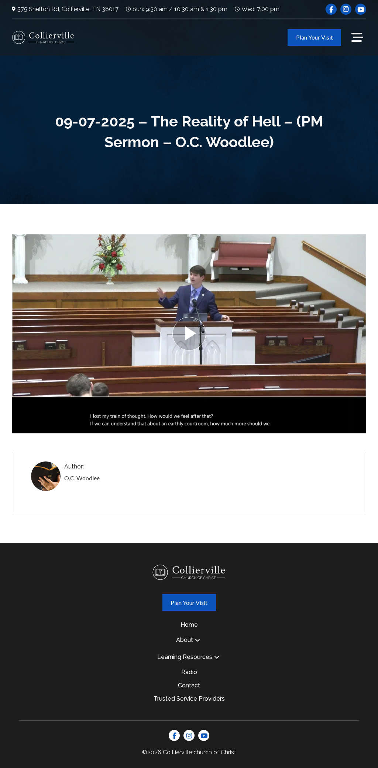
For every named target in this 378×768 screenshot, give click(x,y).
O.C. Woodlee (82, 477)
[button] (357, 37)
